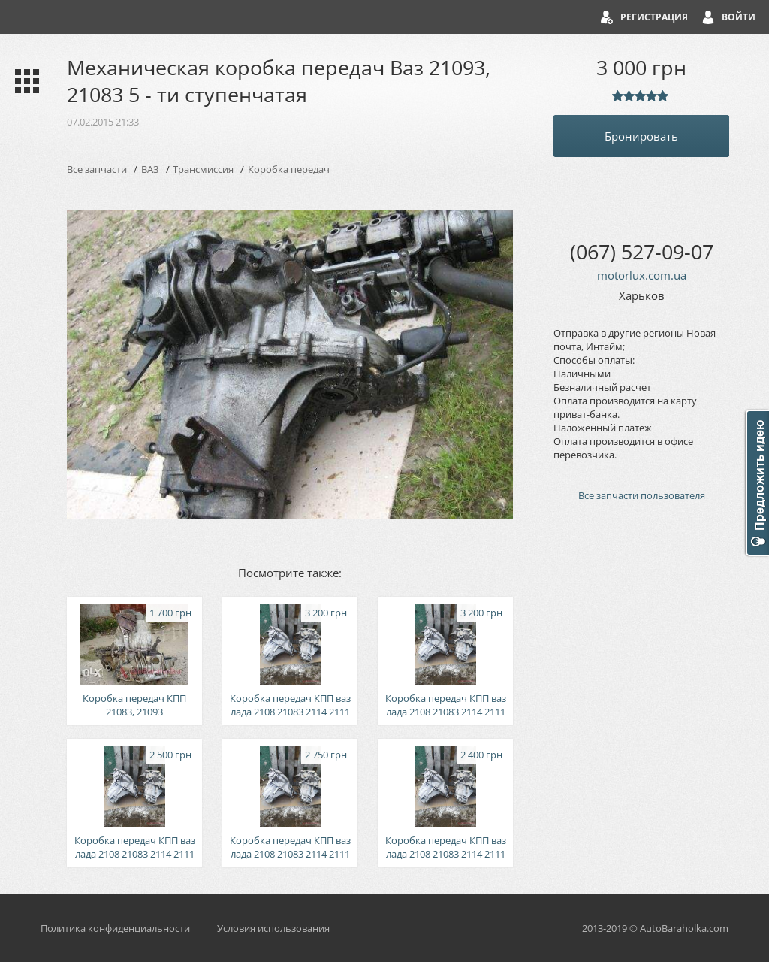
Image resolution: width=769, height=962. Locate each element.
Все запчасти (97, 169)
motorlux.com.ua (641, 275)
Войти (738, 17)
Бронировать (641, 136)
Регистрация (654, 17)
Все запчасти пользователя (641, 495)
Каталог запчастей (23, 81)
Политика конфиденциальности (115, 928)
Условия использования (273, 928)
